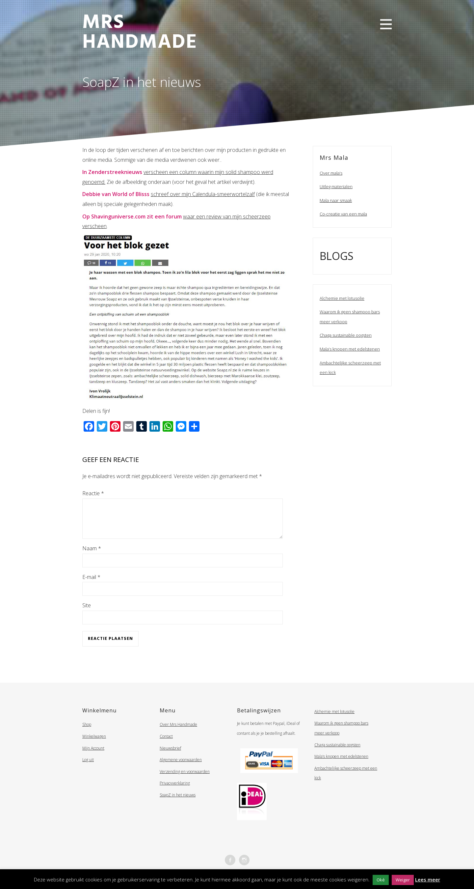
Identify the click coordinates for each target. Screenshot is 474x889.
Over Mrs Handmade (178, 732)
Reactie (93, 493)
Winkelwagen (94, 744)
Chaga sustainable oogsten (346, 335)
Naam (91, 556)
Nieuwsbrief (170, 756)
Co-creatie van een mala (343, 214)
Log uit (88, 767)
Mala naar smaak (336, 200)
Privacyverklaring (175, 791)
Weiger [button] (403, 880)
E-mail (91, 584)
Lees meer (427, 879)
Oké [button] (381, 880)
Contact (166, 744)
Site (86, 613)
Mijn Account (93, 756)
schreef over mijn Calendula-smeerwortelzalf (203, 194)
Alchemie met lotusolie (342, 298)
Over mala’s (331, 173)
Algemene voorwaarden (181, 767)
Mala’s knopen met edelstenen (350, 349)
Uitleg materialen (336, 186)
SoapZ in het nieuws (178, 803)
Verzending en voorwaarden (185, 779)
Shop (86, 732)
